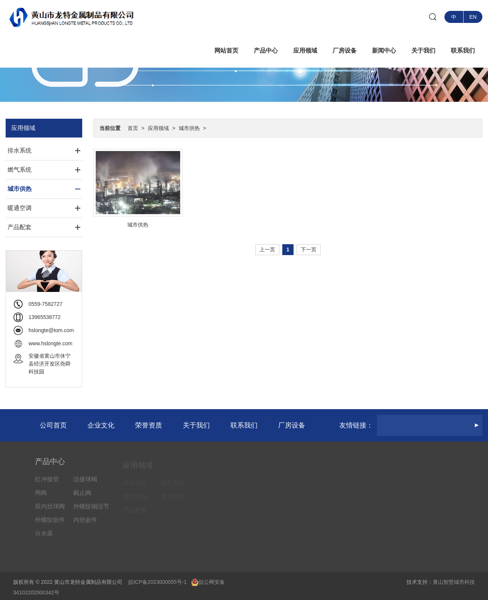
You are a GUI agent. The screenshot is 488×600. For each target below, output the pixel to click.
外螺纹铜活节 (91, 510)
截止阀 (82, 497)
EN (472, 17)
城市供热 (189, 128)
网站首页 (226, 50)
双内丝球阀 (50, 510)
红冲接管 (47, 483)
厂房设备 (345, 50)
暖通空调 (20, 208)
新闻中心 (384, 50)
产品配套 (20, 227)
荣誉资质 (148, 425)
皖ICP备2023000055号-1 (157, 582)
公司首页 (53, 425)
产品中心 (266, 50)
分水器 (44, 537)
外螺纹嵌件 (50, 524)
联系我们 (463, 50)
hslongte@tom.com (51, 330)
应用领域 (305, 50)
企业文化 (100, 425)
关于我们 (423, 50)
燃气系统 (20, 169)
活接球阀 (85, 483)
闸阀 (41, 497)
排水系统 (20, 150)
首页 (133, 128)
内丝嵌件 (85, 524)
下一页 (308, 249)
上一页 (267, 249)
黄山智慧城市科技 (454, 582)
